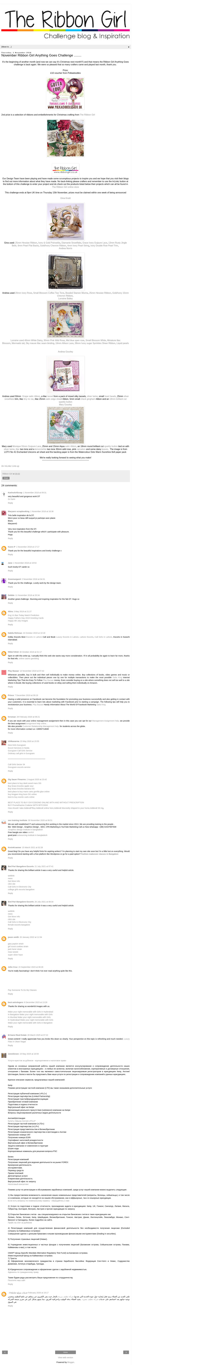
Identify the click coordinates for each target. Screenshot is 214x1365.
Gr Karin (11, 499)
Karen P (11, 547)
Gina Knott (65, 198)
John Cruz (12, 967)
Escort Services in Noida (18, 748)
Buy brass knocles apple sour (21, 786)
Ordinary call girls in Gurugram (21, 753)
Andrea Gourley (65, 352)
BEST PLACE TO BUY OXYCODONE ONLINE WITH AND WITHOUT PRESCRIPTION (46, 802)
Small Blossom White (96, 340)
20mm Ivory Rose (23, 293)
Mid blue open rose (75, 340)
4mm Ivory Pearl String (78, 245)
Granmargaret (14, 579)
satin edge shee (53, 399)
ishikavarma (13, 741)
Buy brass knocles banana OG (21, 789)
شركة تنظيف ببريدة (66, 1296)
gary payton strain (15, 944)
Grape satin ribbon (31, 396)
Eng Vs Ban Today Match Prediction (23, 615)
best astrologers (15, 1002)
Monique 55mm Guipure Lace (27, 446)
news (10, 878)
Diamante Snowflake (71, 243)
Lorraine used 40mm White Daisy (26, 340)
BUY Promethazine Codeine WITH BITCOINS (28, 805)
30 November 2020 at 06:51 (40, 820)
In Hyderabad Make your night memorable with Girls (30, 1020)
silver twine (92, 396)
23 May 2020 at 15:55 (29, 741)
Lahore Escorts (86, 637)
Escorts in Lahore (34, 637)
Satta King (117, 677)
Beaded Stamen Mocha (77, 293)
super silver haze (15, 955)
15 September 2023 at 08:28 (30, 967)
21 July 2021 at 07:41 (44, 866)
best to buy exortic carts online (21, 797)
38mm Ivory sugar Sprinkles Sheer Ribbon (95, 343)
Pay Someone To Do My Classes (22, 990)
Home (65, 1352)
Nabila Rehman (15, 633)
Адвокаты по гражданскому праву (23, 1272)
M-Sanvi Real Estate (17, 1035)
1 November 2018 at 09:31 (34, 492)
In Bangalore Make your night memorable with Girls (30, 1014)
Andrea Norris (65, 248)
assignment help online (36, 723)
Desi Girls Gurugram (17, 745)
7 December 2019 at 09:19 (26, 695)
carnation (81, 449)
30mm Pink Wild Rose (54, 340)
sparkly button (111, 446)
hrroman (12, 717)
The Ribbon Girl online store (65, 187)
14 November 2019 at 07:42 (32, 671)
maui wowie (13, 952)
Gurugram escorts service (19, 767)
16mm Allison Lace (64, 343)
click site (11, 884)
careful (31, 832)
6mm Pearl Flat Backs (28, 245)
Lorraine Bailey (65, 298)
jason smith (13, 937)
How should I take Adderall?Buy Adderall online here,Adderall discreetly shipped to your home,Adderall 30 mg (55, 808)
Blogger (70, 1362)
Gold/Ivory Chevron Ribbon (53, 245)
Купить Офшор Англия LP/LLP (21, 1121)
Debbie (11, 595)
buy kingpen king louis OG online (22, 794)
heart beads (110, 396)
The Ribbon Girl (87, 115)
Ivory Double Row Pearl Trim (104, 245)
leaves (104, 449)
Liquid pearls (123, 343)
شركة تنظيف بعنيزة (90, 1299)
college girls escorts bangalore (21, 889)
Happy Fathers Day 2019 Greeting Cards (26, 618)
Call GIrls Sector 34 (16, 764)
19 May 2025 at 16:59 (29, 1054)
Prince (11, 695)
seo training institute (17, 820)
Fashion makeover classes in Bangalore (99, 854)
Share (6, 478)
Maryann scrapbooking (18, 511)
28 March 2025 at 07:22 (37, 1035)
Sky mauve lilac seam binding (40, 343)
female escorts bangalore (19, 925)
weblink (11, 876)
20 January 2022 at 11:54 (31, 937)
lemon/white (41, 449)
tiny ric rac (28, 399)
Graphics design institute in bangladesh (25, 830)
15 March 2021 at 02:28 (32, 847)
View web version (65, 1357)
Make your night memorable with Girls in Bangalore (30, 1023)
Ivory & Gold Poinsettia (49, 243)
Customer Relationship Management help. (41, 726)
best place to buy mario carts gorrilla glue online (29, 791)
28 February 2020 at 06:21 (28, 717)
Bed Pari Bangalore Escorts (21, 866)
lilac (17, 449)
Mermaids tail (18, 343)
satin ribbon (70, 446)
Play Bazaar (13, 671)
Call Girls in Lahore (103, 637)
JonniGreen (13, 1054)
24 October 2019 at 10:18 (34, 633)
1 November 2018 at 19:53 (24, 563)
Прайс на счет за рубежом (20, 1223)
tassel (50, 396)
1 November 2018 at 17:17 (27, 547)
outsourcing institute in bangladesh (32, 835)
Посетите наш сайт (16, 1280)
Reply (10, 503)
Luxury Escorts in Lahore (67, 637)
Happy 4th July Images (18, 621)
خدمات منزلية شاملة (19, 1293)
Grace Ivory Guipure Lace (95, 243)
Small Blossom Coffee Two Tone (48, 293)
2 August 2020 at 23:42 (37, 779)
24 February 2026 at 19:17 (29, 1293)
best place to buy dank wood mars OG (24, 783)
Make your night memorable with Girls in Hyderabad (30, 1012)
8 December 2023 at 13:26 (35, 1002)
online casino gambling (29, 658)
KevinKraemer (14, 847)
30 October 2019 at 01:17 (30, 652)
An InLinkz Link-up (10, 466)
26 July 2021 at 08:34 (44, 902)
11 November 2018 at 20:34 (27, 595)
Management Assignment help (105, 721)
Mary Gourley (65, 404)
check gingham (88, 399)
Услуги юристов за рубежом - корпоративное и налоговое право (37, 1060)
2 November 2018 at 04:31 (33, 579)
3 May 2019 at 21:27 (23, 611)
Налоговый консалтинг (18, 1184)
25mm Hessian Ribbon (26, 243)
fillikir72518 (13, 652)
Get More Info (14, 881)
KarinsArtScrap (15, 492)
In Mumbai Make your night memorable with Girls (29, 1017)
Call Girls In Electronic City (19, 887)
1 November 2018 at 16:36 (42, 511)
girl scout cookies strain (18, 946)
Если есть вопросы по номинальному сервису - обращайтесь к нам (38, 1201)
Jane (10, 563)
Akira (10, 611)
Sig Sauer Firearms (17, 779)
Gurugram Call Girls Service (20, 751)
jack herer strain (15, 949)
